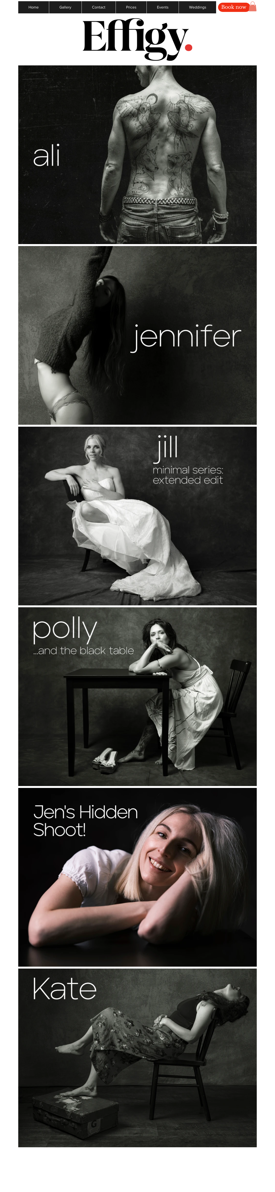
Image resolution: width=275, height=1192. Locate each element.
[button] (252, 6)
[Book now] (234, 7)
